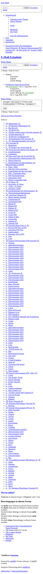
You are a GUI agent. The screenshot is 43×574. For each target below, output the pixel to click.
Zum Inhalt (5, 3)
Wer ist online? (8, 492)
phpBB (12, 561)
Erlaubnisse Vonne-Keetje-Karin (17, 85)
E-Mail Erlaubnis (11, 57)
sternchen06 (13, 87)
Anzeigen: (12, 102)
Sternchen (14, 555)
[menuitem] (19, 19)
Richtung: (27, 104)
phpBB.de (26, 567)
